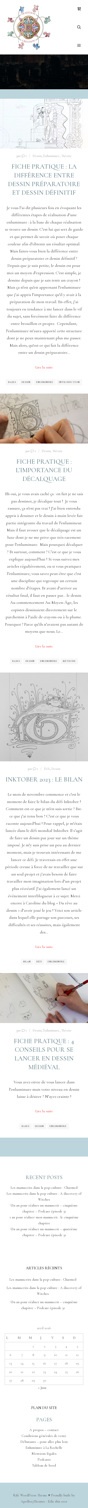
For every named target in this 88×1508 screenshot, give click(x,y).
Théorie (66, 156)
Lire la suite (44, 367)
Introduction (69, 382)
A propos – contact (44, 1430)
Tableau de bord (44, 1465)
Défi (47, 769)
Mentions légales (44, 1453)
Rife (16, 1495)
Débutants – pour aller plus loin (44, 1442)
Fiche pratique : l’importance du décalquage (44, 470)
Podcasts (44, 1459)
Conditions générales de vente (44, 1436)
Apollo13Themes (33, 1501)
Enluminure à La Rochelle (44, 1447)
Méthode (69, 661)
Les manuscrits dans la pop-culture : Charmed (44, 1187)
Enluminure (51, 156)
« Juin (42, 1388)
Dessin (37, 156)
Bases (12, 382)
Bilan (27, 961)
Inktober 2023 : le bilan (44, 779)
